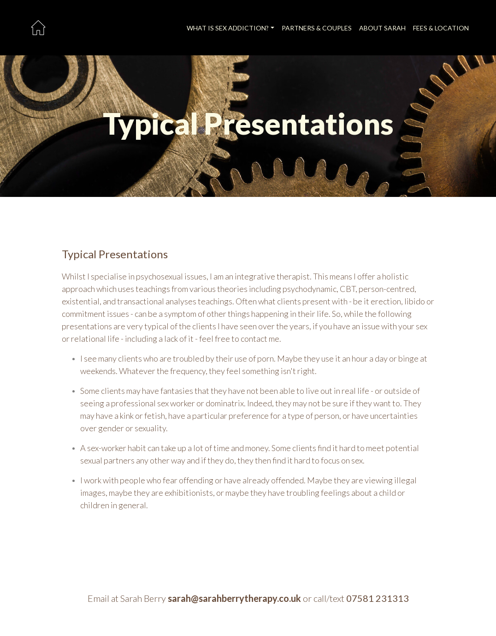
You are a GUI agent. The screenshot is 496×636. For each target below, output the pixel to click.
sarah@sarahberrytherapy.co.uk (234, 598)
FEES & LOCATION (441, 28)
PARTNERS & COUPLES (317, 28)
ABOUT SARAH (382, 28)
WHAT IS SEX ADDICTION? (228, 28)
